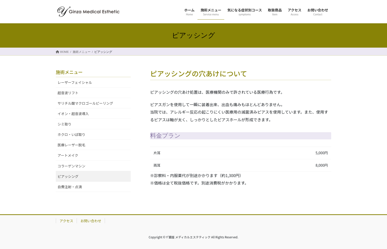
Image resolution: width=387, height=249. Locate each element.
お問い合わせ (90, 220)
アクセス (66, 220)
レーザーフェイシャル (75, 82)
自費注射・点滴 (70, 186)
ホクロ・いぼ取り (71, 134)
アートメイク (68, 155)
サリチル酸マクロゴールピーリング (85, 103)
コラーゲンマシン (71, 165)
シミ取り (64, 124)
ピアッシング (68, 176)
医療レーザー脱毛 (71, 144)
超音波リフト (68, 92)
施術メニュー (69, 72)
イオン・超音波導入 (73, 113)
